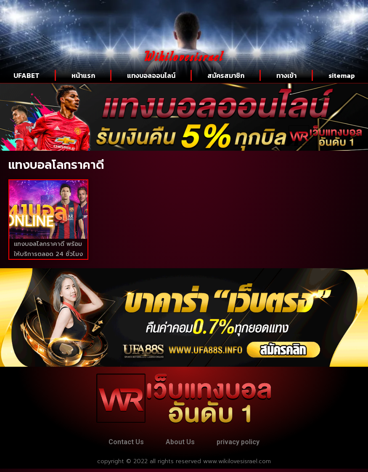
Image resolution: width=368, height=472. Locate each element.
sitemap (341, 75)
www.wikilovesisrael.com (237, 464)
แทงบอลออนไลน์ (151, 75)
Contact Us (120, 444)
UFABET (26, 75)
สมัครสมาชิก (225, 75)
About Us (180, 444)
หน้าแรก (83, 75)
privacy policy (244, 444)
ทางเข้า (286, 75)
